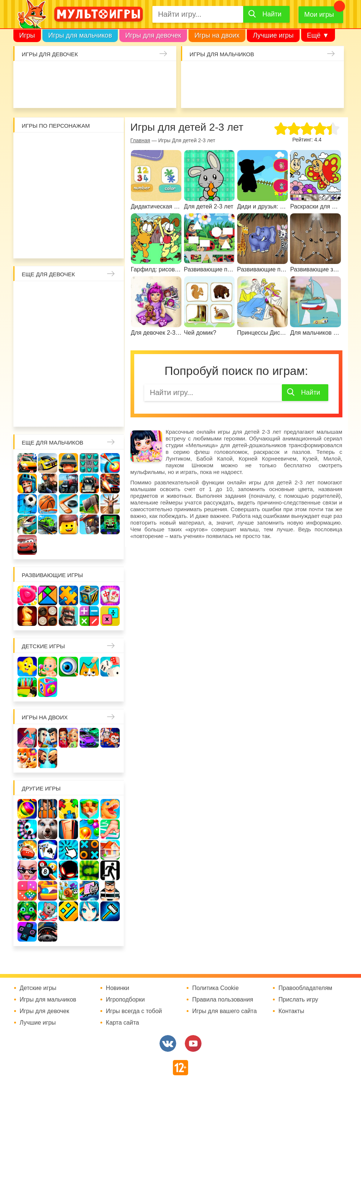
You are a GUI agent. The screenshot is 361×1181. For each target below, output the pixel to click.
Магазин (68, 333)
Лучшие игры (273, 35)
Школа (49, 294)
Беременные (29, 373)
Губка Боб (108, 185)
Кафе (49, 333)
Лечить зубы (49, 392)
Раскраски (88, 294)
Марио (88, 204)
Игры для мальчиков (80, 35)
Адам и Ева (68, 145)
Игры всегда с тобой (134, 1011)
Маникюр (163, 74)
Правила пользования (222, 1000)
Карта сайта (122, 1023)
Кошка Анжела (88, 333)
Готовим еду (144, 94)
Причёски (68, 314)
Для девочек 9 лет (88, 412)
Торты (124, 94)
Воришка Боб (49, 165)
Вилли (49, 145)
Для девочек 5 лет (108, 392)
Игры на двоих (216, 35)
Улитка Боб (88, 145)
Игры (27, 35)
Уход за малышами (65, 74)
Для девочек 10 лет (108, 412)
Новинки (117, 988)
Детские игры (43, 646)
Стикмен (68, 165)
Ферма (88, 353)
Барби (85, 74)
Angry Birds (108, 204)
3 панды (29, 165)
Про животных (68, 392)
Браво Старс (193, 94)
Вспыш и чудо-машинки (49, 185)
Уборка (105, 74)
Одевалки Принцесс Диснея (49, 373)
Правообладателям (305, 988)
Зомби (233, 74)
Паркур (292, 94)
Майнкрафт (253, 74)
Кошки (144, 74)
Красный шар (108, 145)
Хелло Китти (68, 204)
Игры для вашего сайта (224, 1011)
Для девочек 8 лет (68, 412)
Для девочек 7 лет (49, 412)
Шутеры (233, 94)
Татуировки (105, 94)
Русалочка (29, 333)
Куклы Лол (45, 94)
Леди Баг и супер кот (88, 165)
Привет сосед (213, 94)
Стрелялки (213, 74)
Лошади (68, 294)
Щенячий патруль (88, 224)
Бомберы (78, 244)
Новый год (88, 373)
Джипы (331, 94)
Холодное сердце (29, 353)
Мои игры (319, 14)
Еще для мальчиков (53, 442)
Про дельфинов (65, 94)
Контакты (291, 1011)
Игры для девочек (153, 35)
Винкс (29, 294)
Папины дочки (68, 373)
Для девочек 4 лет (88, 392)
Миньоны (29, 224)
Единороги (26, 94)
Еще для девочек (48, 274)
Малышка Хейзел (45, 74)
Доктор (124, 74)
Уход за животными (163, 94)
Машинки (272, 94)
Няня (108, 294)
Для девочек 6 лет (29, 412)
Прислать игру (298, 1000)
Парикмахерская (108, 314)
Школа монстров (49, 353)
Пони (108, 353)
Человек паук (108, 224)
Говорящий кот (49, 224)
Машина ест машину (253, 94)
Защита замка (312, 74)
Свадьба (108, 333)
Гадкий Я (58, 244)
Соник (68, 224)
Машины (331, 74)
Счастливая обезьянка (29, 204)
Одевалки (26, 74)
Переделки (108, 373)
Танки (292, 74)
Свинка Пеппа (49, 204)
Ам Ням (88, 185)
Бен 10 (108, 165)
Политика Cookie (215, 988)
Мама (29, 314)
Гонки (193, 74)
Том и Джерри (29, 185)
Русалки (68, 353)
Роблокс (29, 145)
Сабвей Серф (68, 185)
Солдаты (272, 74)
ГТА (312, 94)
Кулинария (85, 94)
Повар (29, 392)
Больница (49, 314)
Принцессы (88, 314)
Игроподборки (125, 1000)
